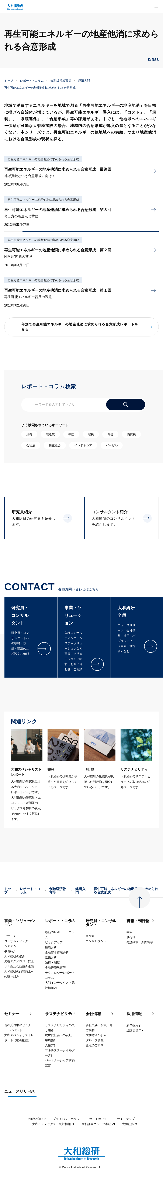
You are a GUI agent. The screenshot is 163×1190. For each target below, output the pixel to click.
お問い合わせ (37, 1119)
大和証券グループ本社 (98, 1124)
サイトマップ (126, 1119)
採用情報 (134, 1014)
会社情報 (93, 1014)
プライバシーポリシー (68, 1119)
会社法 (30, 445)
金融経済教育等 (61, 80)
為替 (110, 434)
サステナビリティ (60, 1014)
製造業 (50, 434)
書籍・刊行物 (137, 921)
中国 (71, 434)
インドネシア (83, 445)
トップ (8, 80)
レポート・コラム (32, 80)
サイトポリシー (99, 1119)
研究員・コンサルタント (101, 923)
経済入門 (84, 80)
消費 (29, 434)
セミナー (12, 1014)
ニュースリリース (19, 1091)
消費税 (131, 434)
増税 (91, 434)
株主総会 (55, 445)
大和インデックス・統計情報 (53, 1124)
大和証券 (130, 1124)
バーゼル (112, 445)
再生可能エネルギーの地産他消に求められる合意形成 (43, 159)
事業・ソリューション (19, 923)
